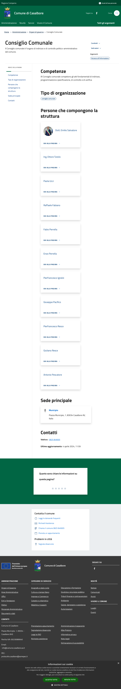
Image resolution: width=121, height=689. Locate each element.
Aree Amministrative (9, 592)
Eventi (93, 612)
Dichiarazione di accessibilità (72, 643)
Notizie (93, 587)
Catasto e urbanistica (39, 600)
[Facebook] (95, 13)
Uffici (3, 596)
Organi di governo (36, 32)
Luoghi (93, 608)
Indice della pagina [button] (15, 67)
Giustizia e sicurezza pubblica (72, 592)
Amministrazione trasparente (73, 626)
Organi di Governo (8, 587)
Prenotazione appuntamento (42, 626)
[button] (60, 685)
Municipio (53, 410)
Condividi (96, 43)
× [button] (118, 663)
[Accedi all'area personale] (108, 3)
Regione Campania (8, 3)
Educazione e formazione (71, 587)
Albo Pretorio (66, 630)
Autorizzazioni (66, 609)
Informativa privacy (69, 634)
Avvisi (93, 596)
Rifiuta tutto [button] (70, 680)
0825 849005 (54, 439)
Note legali (65, 638)
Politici (4, 604)
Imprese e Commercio (39, 596)
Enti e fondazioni (8, 600)
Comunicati (95, 592)
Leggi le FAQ (36, 634)
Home (6, 32)
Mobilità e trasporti (39, 604)
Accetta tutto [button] (51, 680)
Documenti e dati (8, 613)
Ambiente (65, 600)
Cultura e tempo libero (40, 592)
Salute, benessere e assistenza (73, 604)
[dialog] (60, 675)
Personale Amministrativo (11, 609)
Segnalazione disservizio (41, 630)
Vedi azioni (96, 48)
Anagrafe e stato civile (40, 587)
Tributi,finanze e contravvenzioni (74, 596)
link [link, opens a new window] (83, 675)
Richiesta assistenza (39, 638)
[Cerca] (117, 13)
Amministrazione (19, 32)
